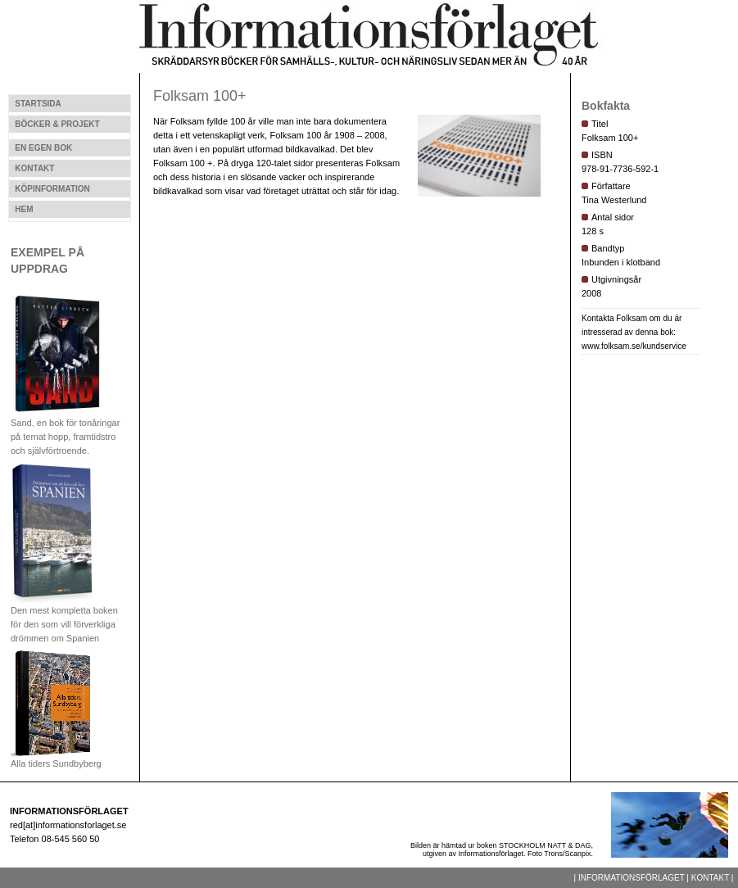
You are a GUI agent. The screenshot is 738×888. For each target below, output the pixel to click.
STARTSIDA (38, 103)
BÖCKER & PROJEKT (57, 124)
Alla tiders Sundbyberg (56, 758)
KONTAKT (34, 168)
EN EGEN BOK (43, 147)
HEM (24, 209)
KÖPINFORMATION (52, 188)
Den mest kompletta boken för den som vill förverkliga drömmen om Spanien (64, 619)
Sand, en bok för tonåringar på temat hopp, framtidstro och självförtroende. (65, 431)
